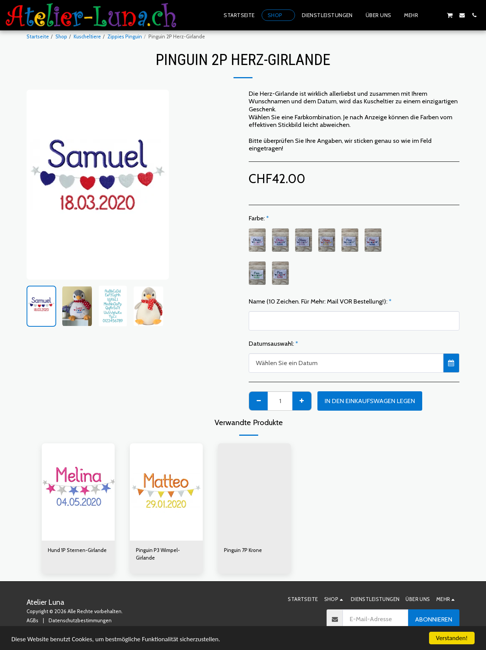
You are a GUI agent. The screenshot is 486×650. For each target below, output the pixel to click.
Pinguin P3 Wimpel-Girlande (158, 554)
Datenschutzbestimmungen (80, 620)
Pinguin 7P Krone (243, 550)
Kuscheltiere (87, 36)
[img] (78, 492)
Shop (61, 36)
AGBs (32, 620)
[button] (437, 15)
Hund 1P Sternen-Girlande (77, 550)
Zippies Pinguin (124, 36)
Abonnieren (433, 619)
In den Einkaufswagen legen (370, 401)
